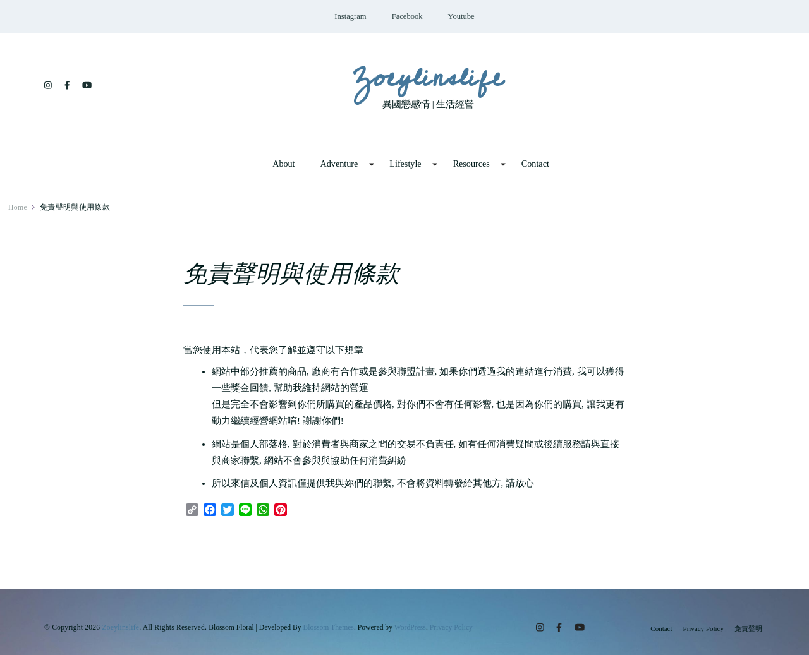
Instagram (350, 17)
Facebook (407, 17)
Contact (535, 163)
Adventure (339, 163)
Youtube (461, 17)
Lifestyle (405, 163)
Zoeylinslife (428, 78)
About (283, 163)
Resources (471, 163)
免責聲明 (748, 628)
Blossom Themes (328, 627)
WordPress (410, 627)
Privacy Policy (451, 627)
